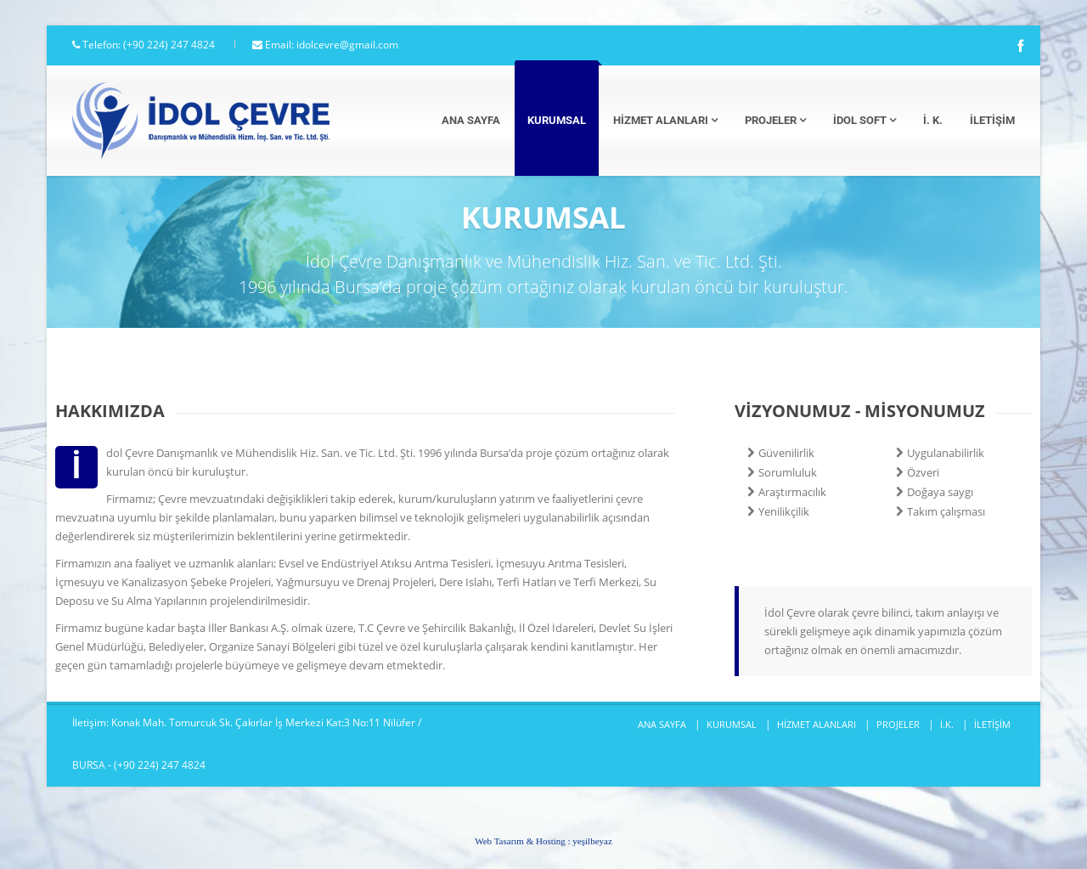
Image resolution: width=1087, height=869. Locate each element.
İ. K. (933, 120)
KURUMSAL (732, 724)
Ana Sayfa (471, 120)
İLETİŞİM (992, 724)
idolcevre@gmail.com (347, 44)
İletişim (992, 120)
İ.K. (947, 724)
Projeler (775, 120)
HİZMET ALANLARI (816, 724)
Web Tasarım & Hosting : (543, 841)
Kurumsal (556, 120)
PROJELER (898, 724)
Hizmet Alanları (665, 120)
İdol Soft (864, 120)
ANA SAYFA (662, 724)
